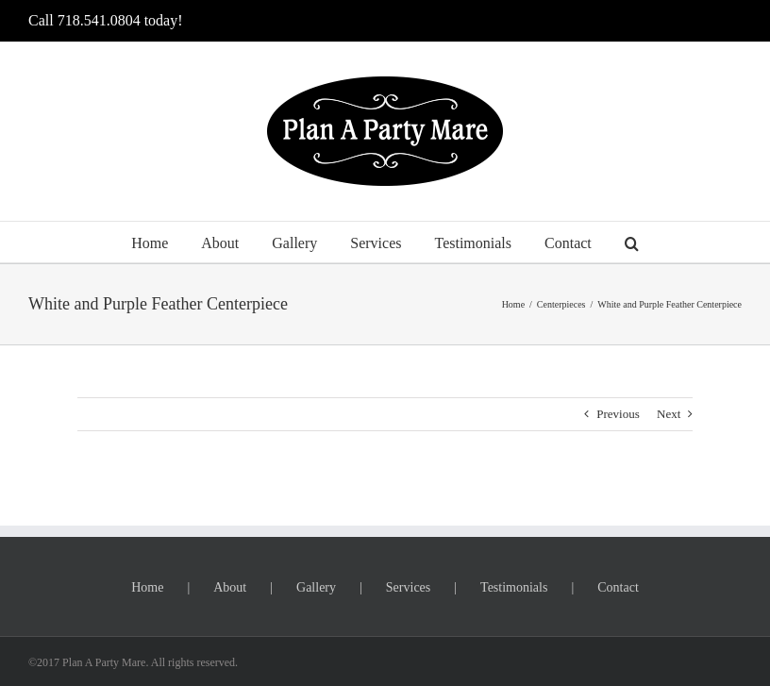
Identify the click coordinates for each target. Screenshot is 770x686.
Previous (618, 414)
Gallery (316, 587)
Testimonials (513, 587)
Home (147, 587)
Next (668, 414)
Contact (618, 587)
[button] (632, 242)
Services (408, 587)
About (229, 587)
